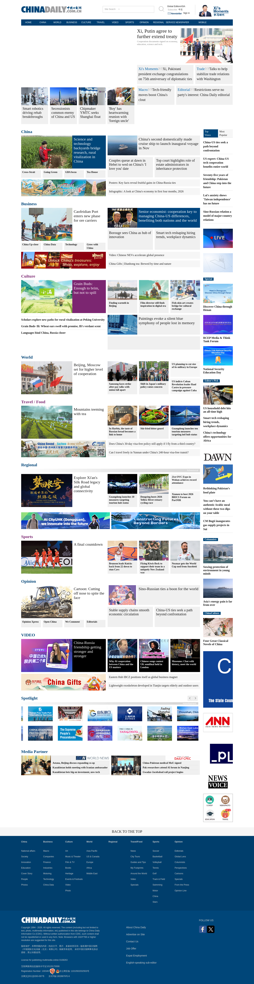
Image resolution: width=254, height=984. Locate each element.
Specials (134, 885)
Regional (29, 465)
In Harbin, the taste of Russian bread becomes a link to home (122, 431)
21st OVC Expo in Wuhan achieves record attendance (184, 480)
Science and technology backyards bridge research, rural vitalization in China (87, 150)
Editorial (184, 90)
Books (68, 868)
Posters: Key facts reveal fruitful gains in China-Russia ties (142, 182)
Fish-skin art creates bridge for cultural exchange (182, 305)
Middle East (92, 873)
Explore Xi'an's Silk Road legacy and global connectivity (87, 484)
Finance (47, 862)
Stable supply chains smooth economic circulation (129, 612)
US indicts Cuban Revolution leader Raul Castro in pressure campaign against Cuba (184, 386)
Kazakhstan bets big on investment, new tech (76, 772)
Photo (68, 890)
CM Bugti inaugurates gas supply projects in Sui (216, 525)
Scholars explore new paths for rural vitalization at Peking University (63, 319)
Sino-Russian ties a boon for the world (168, 589)
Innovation (26, 862)
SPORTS (129, 22)
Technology (71, 244)
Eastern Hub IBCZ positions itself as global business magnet (143, 677)
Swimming (157, 885)
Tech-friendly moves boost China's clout (154, 95)
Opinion (28, 581)
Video (68, 885)
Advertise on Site (135, 934)
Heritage (69, 873)
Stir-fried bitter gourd (152, 428)
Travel (27, 402)
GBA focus (71, 172)
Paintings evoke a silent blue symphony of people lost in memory (167, 320)
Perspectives (181, 868)
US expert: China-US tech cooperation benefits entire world (216, 162)
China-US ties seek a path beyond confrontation (174, 612)
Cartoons (179, 873)
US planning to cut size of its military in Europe (184, 365)
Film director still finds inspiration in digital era (153, 304)
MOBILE (203, 22)
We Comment (72, 621)
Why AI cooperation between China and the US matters (121, 664)
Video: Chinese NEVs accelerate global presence (136, 255)
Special (208, 279)
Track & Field (159, 879)
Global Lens (180, 856)
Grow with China (92, 246)
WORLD (57, 22)
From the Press (182, 885)
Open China (50, 621)
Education (26, 868)
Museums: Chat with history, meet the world (184, 663)
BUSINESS (71, 22)
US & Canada (92, 856)
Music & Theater (73, 856)
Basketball (157, 856)
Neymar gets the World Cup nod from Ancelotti (184, 565)
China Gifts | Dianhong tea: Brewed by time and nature (140, 263)
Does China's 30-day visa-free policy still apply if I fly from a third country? (152, 443)
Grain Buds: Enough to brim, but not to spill (86, 288)
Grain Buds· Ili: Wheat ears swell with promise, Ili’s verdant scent (61, 326)
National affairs (28, 851)
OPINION (144, 22)
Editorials (92, 621)
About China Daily (136, 927)
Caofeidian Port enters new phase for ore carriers (87, 216)
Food (40, 402)
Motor (155, 890)
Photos (24, 885)
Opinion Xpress (30, 621)
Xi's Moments (148, 69)
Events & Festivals (74, 879)
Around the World (139, 873)
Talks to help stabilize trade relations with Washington (213, 74)
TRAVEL (101, 22)
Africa (89, 868)
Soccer (156, 851)
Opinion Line (180, 890)
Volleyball (157, 862)
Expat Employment (136, 955)
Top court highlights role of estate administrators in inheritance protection (175, 164)
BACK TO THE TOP (127, 831)
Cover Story (26, 873)
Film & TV (69, 862)
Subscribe (172, 9)
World (27, 357)
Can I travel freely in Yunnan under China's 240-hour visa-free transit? (149, 452)
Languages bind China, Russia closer (43, 332)
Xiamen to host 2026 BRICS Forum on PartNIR (182, 497)
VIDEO (115, 22)
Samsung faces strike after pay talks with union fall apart (120, 387)
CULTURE (86, 22)
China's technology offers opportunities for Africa (217, 436)
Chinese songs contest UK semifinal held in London (151, 664)
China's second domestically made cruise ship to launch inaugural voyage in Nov (168, 143)
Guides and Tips (138, 862)
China (26, 131)
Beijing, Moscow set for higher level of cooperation (88, 369)
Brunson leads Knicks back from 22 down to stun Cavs (120, 566)
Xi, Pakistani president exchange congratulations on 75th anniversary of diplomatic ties (165, 74)
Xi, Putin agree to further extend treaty (157, 33)
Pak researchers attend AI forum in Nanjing (166, 767)
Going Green (50, 172)
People (24, 879)
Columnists (211, 539)
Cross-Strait (28, 172)
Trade (201, 69)
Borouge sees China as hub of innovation (130, 235)
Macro (143, 90)
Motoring (47, 873)
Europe (89, 862)
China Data (50, 244)
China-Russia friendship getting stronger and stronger (87, 649)
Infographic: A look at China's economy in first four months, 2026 (146, 191)
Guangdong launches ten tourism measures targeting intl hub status (185, 431)
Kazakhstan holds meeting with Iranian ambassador (80, 767)
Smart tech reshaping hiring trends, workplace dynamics (176, 235)
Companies (48, 856)
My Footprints (137, 868)
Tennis (156, 868)
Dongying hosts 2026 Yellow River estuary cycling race (151, 499)
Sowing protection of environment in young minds (216, 570)
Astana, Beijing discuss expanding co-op (74, 763)
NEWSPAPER (182, 22)
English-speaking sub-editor (141, 962)
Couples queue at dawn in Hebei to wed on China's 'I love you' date (127, 164)
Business (29, 204)
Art (66, 851)
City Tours (135, 856)
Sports (27, 536)
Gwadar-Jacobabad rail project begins (163, 772)
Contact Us (132, 941)
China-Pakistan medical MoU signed (162, 763)
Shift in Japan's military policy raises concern (153, 385)
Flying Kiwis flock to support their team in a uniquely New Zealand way (152, 568)
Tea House (92, 172)
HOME (28, 22)
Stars (155, 902)
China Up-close (30, 244)
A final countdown (88, 544)
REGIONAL (158, 22)
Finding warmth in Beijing (119, 304)
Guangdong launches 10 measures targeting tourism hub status (121, 499)
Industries (47, 868)
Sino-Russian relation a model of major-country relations (217, 215)
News (133, 851)
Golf (154, 873)
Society (24, 856)
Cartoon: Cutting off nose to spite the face (89, 593)
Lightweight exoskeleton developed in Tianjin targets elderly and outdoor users (153, 685)
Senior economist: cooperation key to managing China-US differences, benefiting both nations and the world (168, 216)
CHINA (43, 22)
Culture (28, 276)
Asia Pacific (91, 851)
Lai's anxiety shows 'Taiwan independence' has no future (217, 199)
